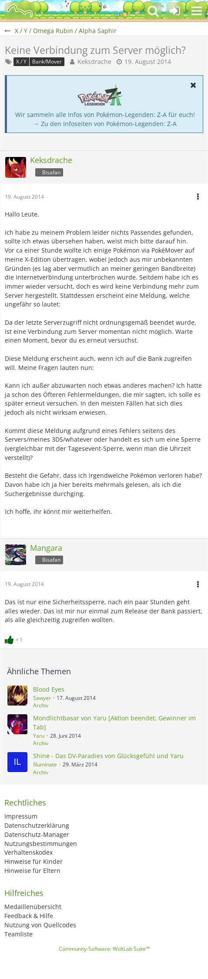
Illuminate (45, 764)
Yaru (38, 735)
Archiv (40, 705)
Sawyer (42, 698)
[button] (196, 11)
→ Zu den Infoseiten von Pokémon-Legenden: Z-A (105, 124)
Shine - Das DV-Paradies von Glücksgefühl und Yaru (108, 756)
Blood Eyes (48, 689)
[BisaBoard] (20, 11)
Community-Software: (104, 948)
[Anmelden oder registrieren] (175, 11)
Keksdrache (94, 61)
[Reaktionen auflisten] (15, 638)
